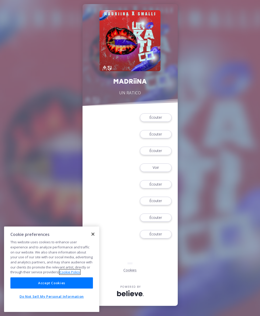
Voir (155, 168)
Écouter (155, 118)
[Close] (93, 234)
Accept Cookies (51, 283)
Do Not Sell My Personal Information (52, 296)
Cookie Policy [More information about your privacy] (70, 272)
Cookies (130, 270)
